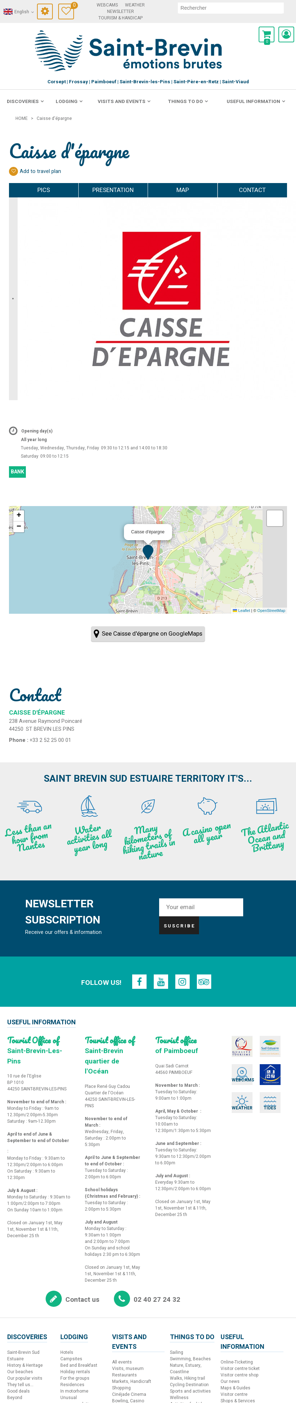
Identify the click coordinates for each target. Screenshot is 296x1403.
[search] (231, 8)
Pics (28, 190)
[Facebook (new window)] (141, 981)
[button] (266, 34)
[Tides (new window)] (264, 1096)
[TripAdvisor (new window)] (202, 981)
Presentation (108, 190)
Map (187, 190)
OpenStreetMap (271, 610)
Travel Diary (72, 6)
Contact (247, 190)
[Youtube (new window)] (161, 981)
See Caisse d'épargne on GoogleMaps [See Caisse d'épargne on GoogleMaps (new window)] (152, 633)
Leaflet (241, 610)
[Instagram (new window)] (182, 981)
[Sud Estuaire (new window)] (264, 1046)
